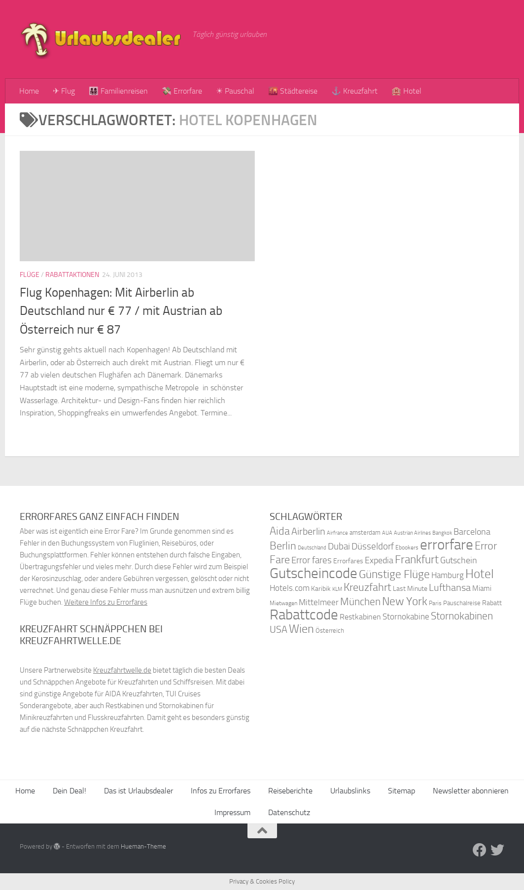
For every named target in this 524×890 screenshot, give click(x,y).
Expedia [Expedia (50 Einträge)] (379, 560)
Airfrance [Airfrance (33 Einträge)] (337, 532)
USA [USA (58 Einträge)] (278, 629)
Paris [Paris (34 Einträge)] (435, 603)
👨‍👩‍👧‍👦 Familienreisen (118, 91)
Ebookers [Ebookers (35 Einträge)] (407, 547)
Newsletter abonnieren (471, 790)
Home (29, 91)
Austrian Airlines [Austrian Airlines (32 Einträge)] (412, 533)
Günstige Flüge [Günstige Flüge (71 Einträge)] (394, 574)
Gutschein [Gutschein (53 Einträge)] (458, 560)
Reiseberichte (290, 790)
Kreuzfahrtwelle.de (122, 670)
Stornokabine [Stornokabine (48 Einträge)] (406, 616)
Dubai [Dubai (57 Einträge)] (339, 546)
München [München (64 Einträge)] (360, 601)
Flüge (29, 275)
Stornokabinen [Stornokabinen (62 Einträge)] (462, 616)
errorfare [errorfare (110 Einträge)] (446, 544)
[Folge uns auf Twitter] (497, 850)
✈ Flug (64, 91)
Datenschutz (289, 812)
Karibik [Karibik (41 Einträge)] (321, 588)
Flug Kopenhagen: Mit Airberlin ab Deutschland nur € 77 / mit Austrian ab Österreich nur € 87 (121, 311)
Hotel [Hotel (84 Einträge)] (479, 574)
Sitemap (401, 790)
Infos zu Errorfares (220, 790)
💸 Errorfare (182, 91)
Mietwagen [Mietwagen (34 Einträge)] (283, 603)
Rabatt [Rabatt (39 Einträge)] (492, 603)
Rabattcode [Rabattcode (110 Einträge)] (304, 614)
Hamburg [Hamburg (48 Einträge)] (447, 575)
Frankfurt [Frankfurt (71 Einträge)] (417, 559)
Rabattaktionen (72, 275)
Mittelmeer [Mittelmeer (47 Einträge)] (319, 602)
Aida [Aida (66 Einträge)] (280, 531)
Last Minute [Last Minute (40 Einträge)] (410, 588)
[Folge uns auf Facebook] (480, 850)
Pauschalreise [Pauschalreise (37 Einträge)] (462, 603)
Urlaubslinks (350, 790)
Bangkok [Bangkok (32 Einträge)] (442, 533)
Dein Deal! (69, 790)
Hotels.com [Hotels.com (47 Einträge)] (290, 588)
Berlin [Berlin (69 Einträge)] (283, 545)
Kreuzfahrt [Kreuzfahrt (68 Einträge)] (367, 587)
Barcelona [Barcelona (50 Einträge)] (472, 532)
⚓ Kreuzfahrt (354, 91)
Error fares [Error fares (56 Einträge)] (311, 560)
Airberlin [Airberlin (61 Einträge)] (308, 531)
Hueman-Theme (143, 846)
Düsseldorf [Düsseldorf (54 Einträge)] (372, 546)
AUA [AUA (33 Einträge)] (387, 532)
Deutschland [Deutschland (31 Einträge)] (312, 548)
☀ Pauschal (235, 91)
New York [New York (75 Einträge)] (404, 601)
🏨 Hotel (406, 91)
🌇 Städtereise (292, 91)
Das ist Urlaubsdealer (138, 790)
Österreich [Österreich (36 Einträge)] (329, 630)
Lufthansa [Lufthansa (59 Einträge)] (450, 587)
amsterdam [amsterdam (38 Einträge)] (365, 532)
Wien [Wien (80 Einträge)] (301, 628)
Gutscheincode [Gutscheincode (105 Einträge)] (313, 573)
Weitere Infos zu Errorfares (105, 602)
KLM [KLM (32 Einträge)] (337, 589)
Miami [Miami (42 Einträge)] (481, 588)
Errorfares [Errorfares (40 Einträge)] (348, 561)
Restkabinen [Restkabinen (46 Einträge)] (360, 616)
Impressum (232, 812)
